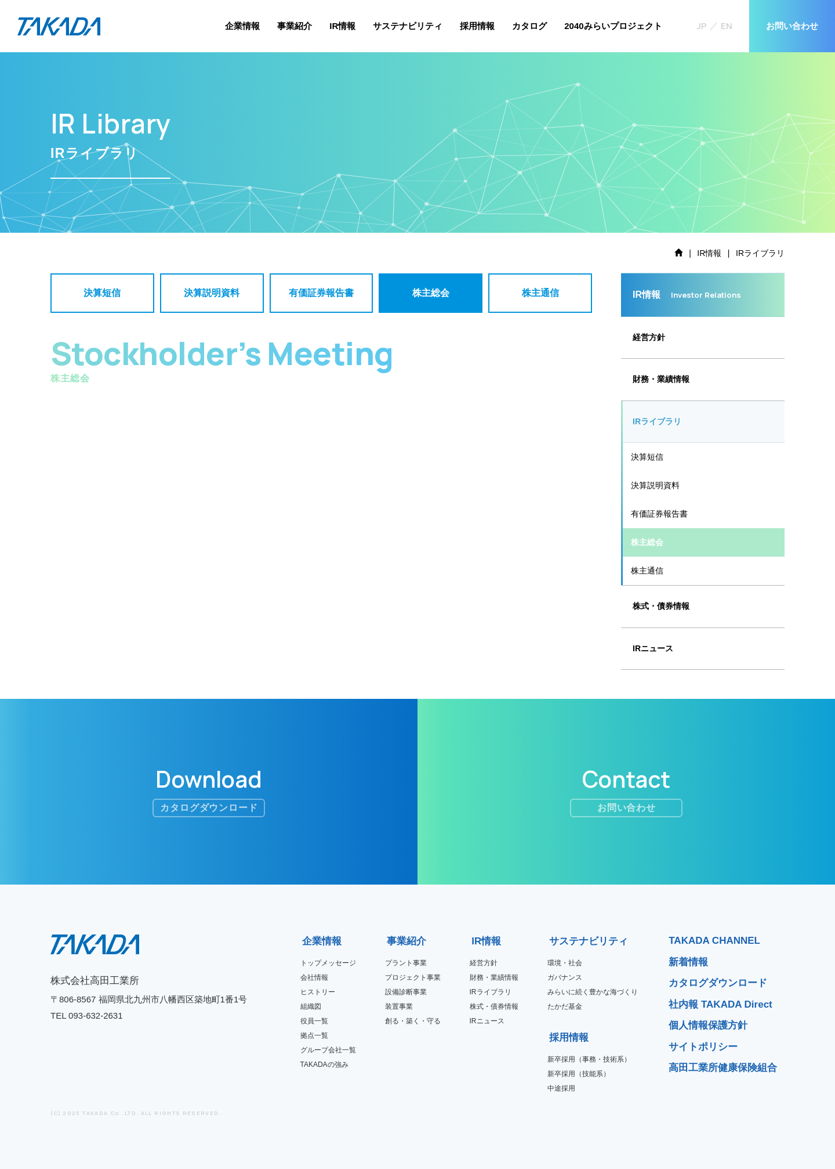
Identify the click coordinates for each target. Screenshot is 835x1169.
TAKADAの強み (324, 1064)
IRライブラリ (490, 992)
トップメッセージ (328, 963)
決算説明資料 (655, 485)
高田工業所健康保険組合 (723, 1067)
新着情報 (688, 962)
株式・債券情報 (661, 606)
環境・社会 (564, 963)
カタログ (529, 26)
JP (702, 26)
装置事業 (399, 1006)
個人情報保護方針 (708, 1025)
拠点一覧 (314, 1035)
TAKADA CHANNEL (714, 940)
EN (726, 26)
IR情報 (342, 26)
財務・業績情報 (661, 379)
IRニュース (653, 648)
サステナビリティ (407, 26)
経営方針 (649, 337)
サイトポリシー (703, 1046)
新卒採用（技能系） (578, 1074)
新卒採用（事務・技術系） (589, 1059)
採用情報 (477, 26)
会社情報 (314, 977)
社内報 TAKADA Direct (720, 1004)
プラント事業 (406, 963)
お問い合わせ (792, 26)
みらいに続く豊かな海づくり (592, 992)
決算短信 (647, 456)
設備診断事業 (406, 992)
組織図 (310, 1006)
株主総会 (647, 542)
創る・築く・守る (413, 1021)
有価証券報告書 (659, 513)
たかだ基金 (564, 1006)
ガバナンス (564, 977)
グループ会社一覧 (328, 1050)
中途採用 (561, 1088)
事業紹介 (294, 26)
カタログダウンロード (718, 982)
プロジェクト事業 (413, 977)
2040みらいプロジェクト (613, 26)
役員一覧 (314, 1021)
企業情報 (242, 26)
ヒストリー (317, 992)
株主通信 (647, 570)
